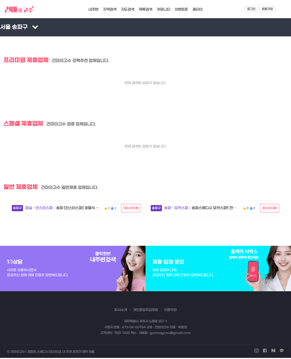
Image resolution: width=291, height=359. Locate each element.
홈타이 (198, 9)
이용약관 (170, 311)
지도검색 (127, 9)
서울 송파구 (14, 27)
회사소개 (120, 311)
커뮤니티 (163, 9)
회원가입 (267, 9)
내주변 (93, 9)
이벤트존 (181, 9)
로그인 (251, 9)
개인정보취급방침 (145, 311)
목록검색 (145, 9)
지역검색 (109, 9)
